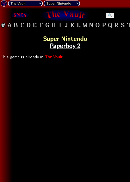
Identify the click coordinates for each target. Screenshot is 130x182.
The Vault (54, 56)
